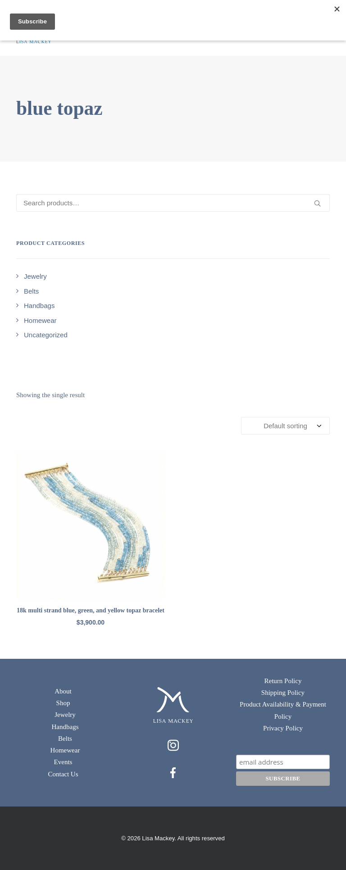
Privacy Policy (283, 728)
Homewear (65, 750)
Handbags (65, 726)
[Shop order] (285, 426)
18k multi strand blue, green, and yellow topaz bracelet (90, 610)
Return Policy (283, 680)
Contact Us (63, 774)
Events (63, 762)
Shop (63, 703)
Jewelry (65, 714)
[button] (90, 525)
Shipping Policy (283, 692)
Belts (65, 738)
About (63, 691)
